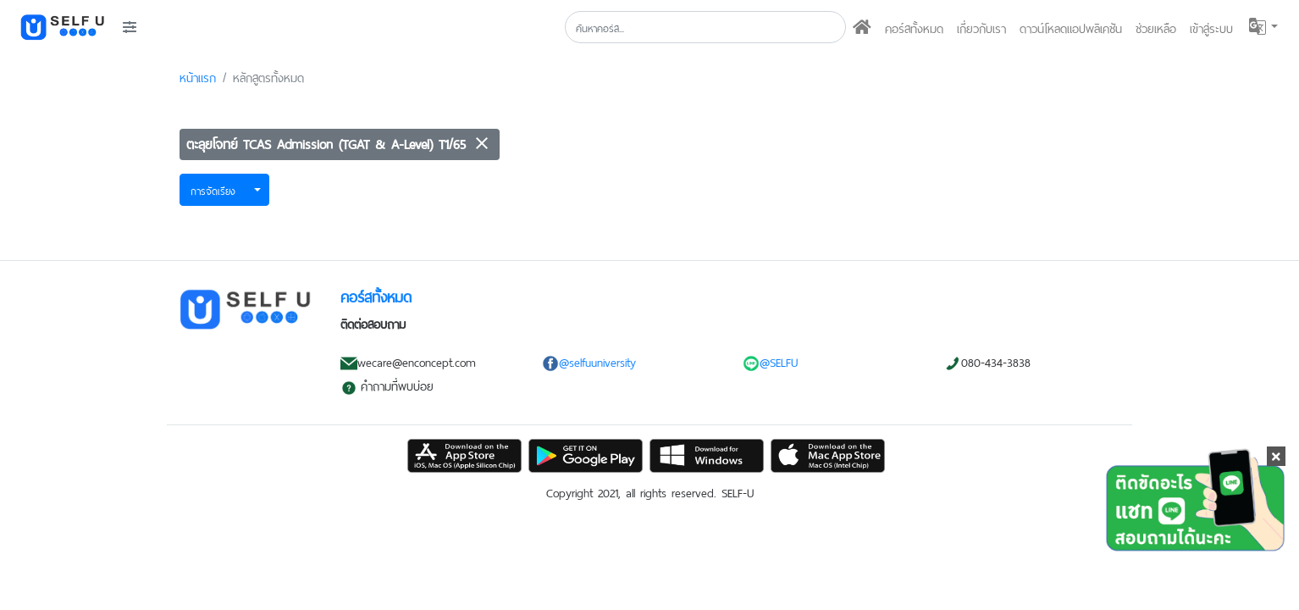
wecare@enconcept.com (408, 361)
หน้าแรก (198, 76)
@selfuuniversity (589, 361)
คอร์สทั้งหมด (914, 27)
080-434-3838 (987, 361)
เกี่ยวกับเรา (981, 27)
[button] (1262, 26)
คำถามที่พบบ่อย (387, 385)
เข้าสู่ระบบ (1211, 27)
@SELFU (770, 361)
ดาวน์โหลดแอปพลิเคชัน (1071, 27)
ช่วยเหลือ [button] (1156, 27)
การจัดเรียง (213, 189)
